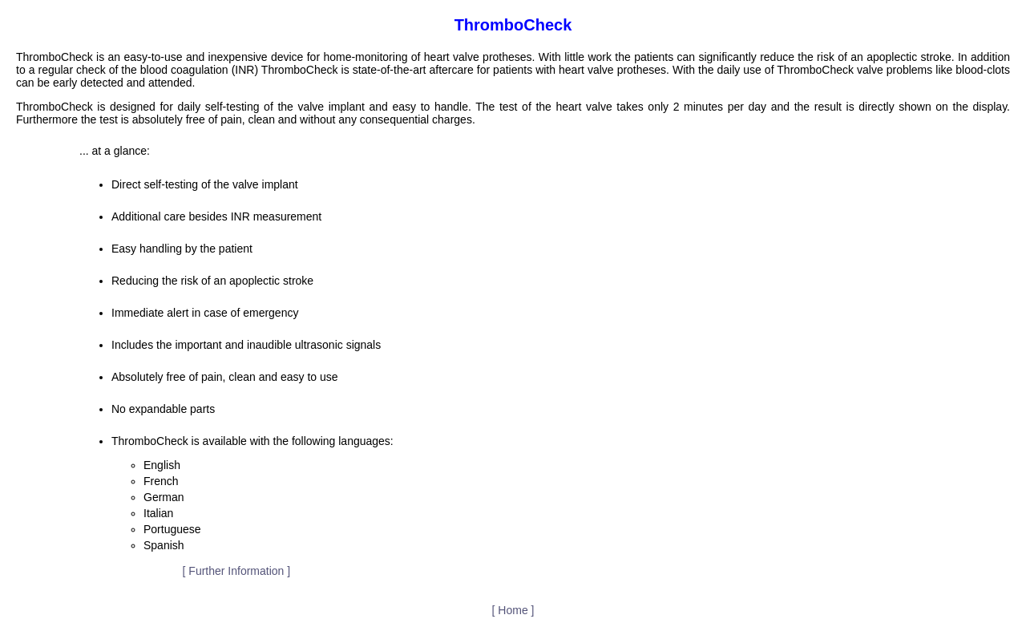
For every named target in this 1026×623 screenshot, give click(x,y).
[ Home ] (513, 610)
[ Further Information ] (237, 570)
